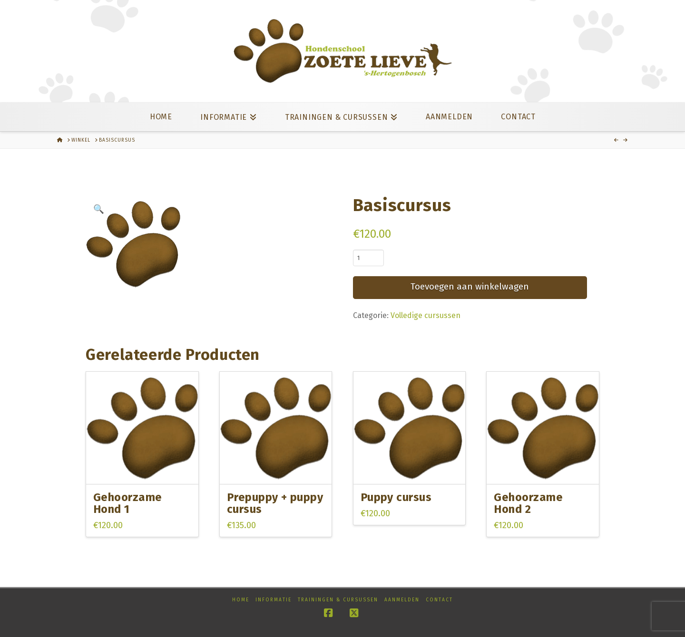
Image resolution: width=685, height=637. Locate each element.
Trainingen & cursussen (338, 600)
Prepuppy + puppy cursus (275, 503)
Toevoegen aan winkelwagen (470, 286)
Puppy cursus (396, 497)
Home (240, 600)
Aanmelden (402, 600)
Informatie (273, 600)
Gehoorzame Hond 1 (127, 503)
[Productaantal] (368, 258)
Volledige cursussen (425, 315)
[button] (99, 209)
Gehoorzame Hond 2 (528, 503)
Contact (439, 600)
